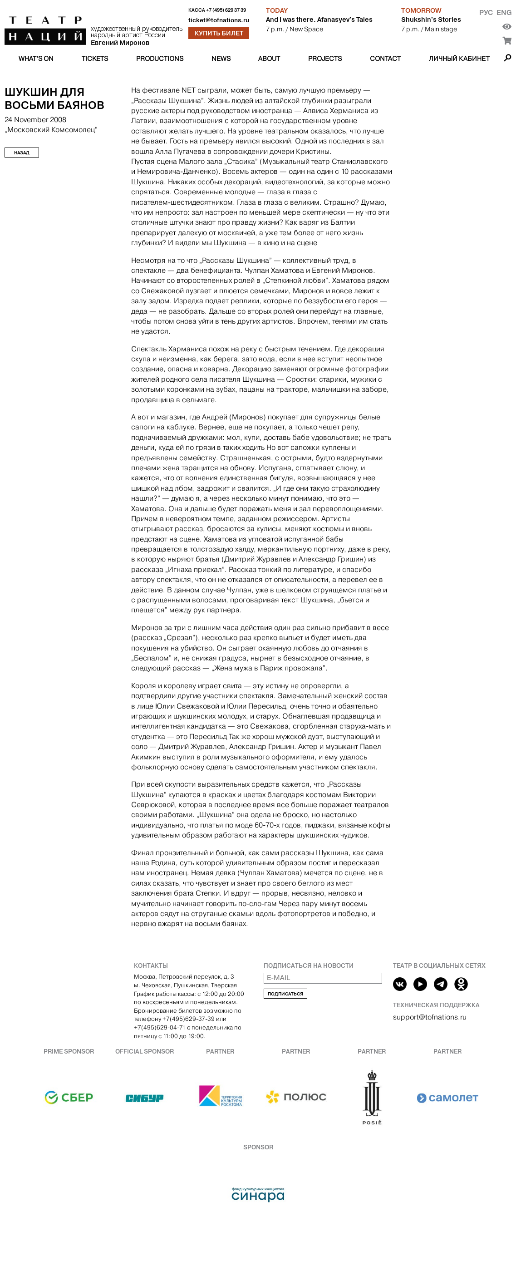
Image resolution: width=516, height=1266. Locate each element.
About (269, 58)
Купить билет (219, 33)
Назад (21, 153)
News (221, 58)
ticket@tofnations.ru (218, 20)
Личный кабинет (459, 58)
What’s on (36, 58)
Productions (159, 58)
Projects (325, 58)
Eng (503, 12)
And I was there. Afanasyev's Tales (319, 19)
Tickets (95, 58)
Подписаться (285, 994)
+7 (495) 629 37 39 (226, 10)
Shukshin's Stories (431, 19)
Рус (486, 12)
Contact (385, 58)
